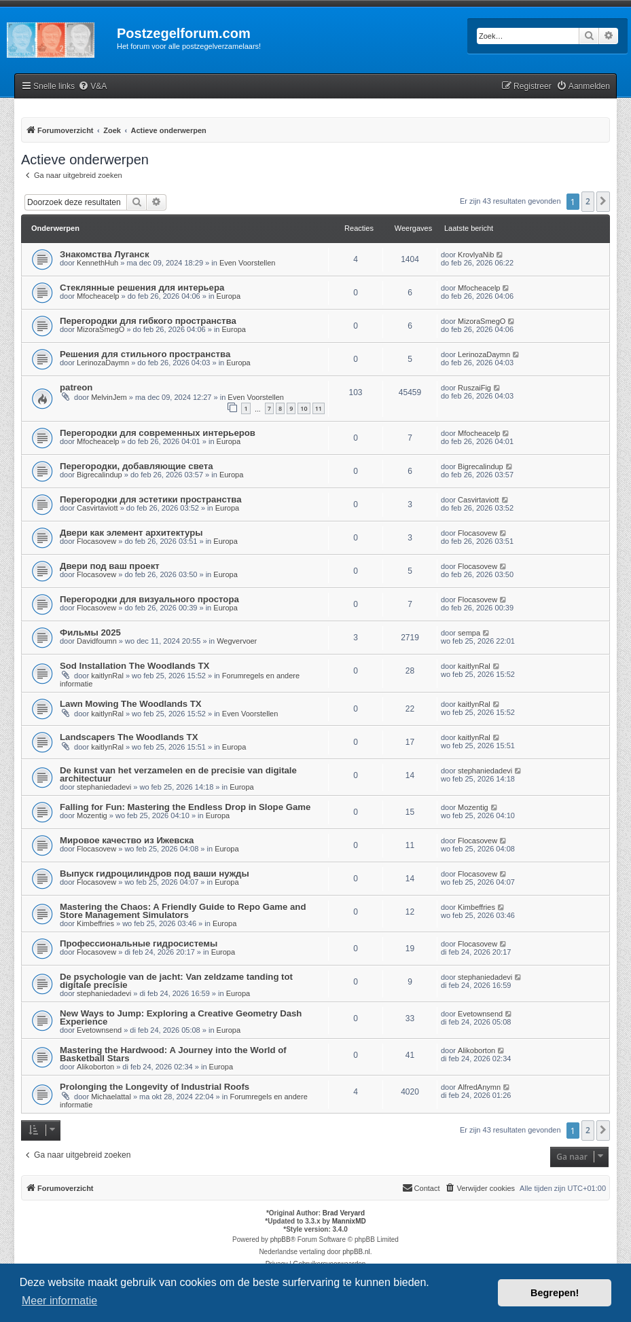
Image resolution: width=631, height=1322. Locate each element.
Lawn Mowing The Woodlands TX (131, 704)
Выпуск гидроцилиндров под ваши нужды (154, 873)
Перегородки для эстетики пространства (150, 499)
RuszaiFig (474, 388)
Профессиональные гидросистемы (138, 943)
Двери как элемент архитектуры (131, 533)
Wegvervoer (237, 641)
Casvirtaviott (97, 508)
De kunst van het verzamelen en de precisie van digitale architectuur (178, 774)
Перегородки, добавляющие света (136, 466)
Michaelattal (111, 1097)
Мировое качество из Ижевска (127, 840)
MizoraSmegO (100, 329)
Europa (228, 296)
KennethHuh (97, 263)
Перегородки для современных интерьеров (157, 433)
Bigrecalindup (99, 475)
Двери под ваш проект (110, 566)
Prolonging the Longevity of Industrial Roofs (154, 1087)
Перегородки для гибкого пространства (148, 321)
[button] (603, 201)
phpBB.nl (356, 1251)
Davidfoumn (97, 641)
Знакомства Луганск (104, 254)
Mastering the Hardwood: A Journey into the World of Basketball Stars (173, 1054)
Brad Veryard (344, 1213)
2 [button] (587, 201)
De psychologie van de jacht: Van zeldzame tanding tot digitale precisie (176, 981)
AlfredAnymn (479, 1087)
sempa (469, 633)
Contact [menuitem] (421, 1187)
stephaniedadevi (104, 787)
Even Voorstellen (247, 263)
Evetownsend (99, 1030)
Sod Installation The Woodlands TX (134, 666)
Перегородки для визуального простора (149, 599)
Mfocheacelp (98, 296)
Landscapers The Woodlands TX (129, 737)
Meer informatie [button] (59, 1300)
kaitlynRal (107, 676)
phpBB (280, 1239)
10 (303, 408)
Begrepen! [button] (554, 1292)
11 (318, 408)
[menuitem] (92, 86)
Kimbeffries (95, 923)
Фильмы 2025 (90, 632)
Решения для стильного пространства (145, 354)
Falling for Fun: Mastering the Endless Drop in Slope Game (185, 807)
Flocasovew (96, 541)
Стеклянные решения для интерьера (142, 287)
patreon (76, 387)
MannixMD (349, 1221)
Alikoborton (95, 1067)
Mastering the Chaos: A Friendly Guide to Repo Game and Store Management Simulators (183, 911)
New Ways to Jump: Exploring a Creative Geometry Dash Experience (181, 1017)
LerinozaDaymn (103, 363)
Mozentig (92, 815)
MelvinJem (109, 397)
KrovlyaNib (476, 255)
